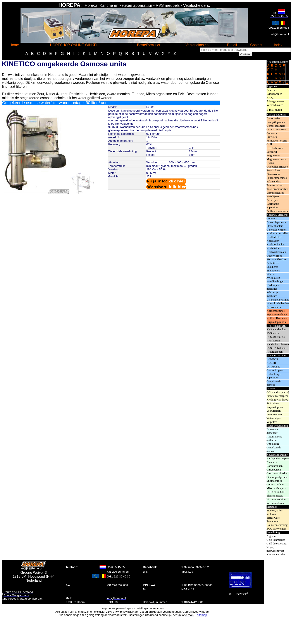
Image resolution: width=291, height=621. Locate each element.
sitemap (202, 615)
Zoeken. (245, 54)
